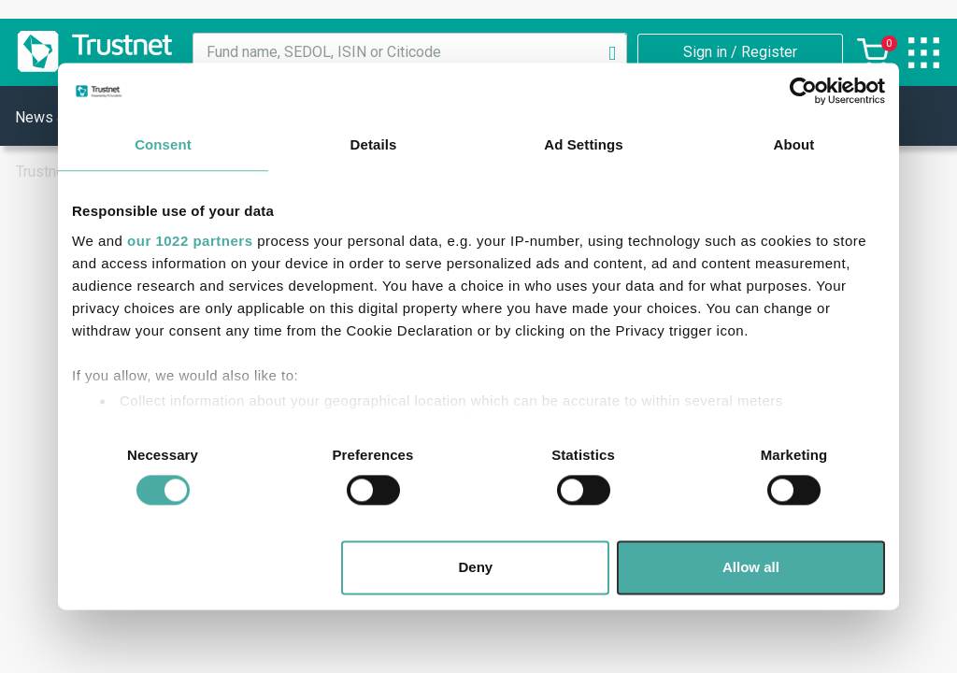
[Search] (612, 52)
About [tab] (794, 144)
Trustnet (42, 171)
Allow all (750, 568)
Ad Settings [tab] (583, 144)
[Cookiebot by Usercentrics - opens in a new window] (803, 91)
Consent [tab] (163, 144)
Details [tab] (373, 144)
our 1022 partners (189, 241)
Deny (476, 568)
